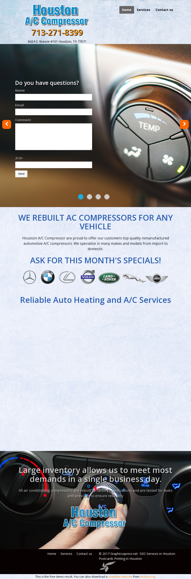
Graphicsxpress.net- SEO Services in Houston (142, 554)
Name (20, 90)
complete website (120, 577)
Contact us (164, 10)
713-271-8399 (57, 32)
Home (126, 10)
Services (143, 10)
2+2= (19, 158)
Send (21, 173)
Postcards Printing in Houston (120, 558)
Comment (23, 120)
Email (19, 105)
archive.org (147, 577)
